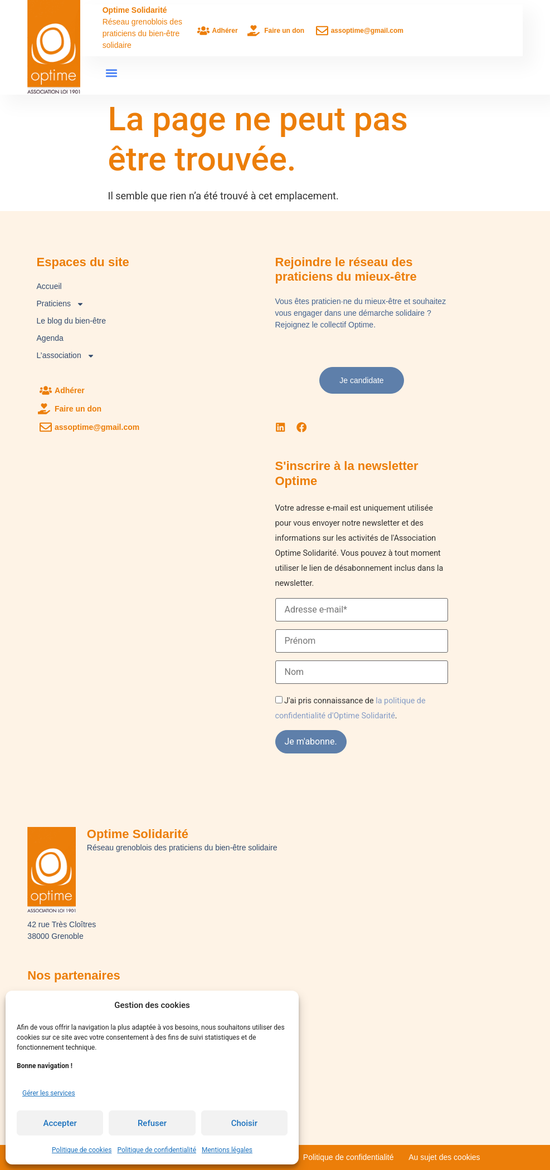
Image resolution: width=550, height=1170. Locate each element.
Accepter (59, 1123)
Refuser (152, 1123)
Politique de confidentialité (156, 1150)
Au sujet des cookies (444, 1157)
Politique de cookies (81, 1150)
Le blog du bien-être (71, 320)
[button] (112, 73)
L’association (66, 355)
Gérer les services (48, 1093)
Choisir (244, 1123)
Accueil (49, 286)
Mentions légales (227, 1150)
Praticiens (60, 304)
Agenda (50, 338)
